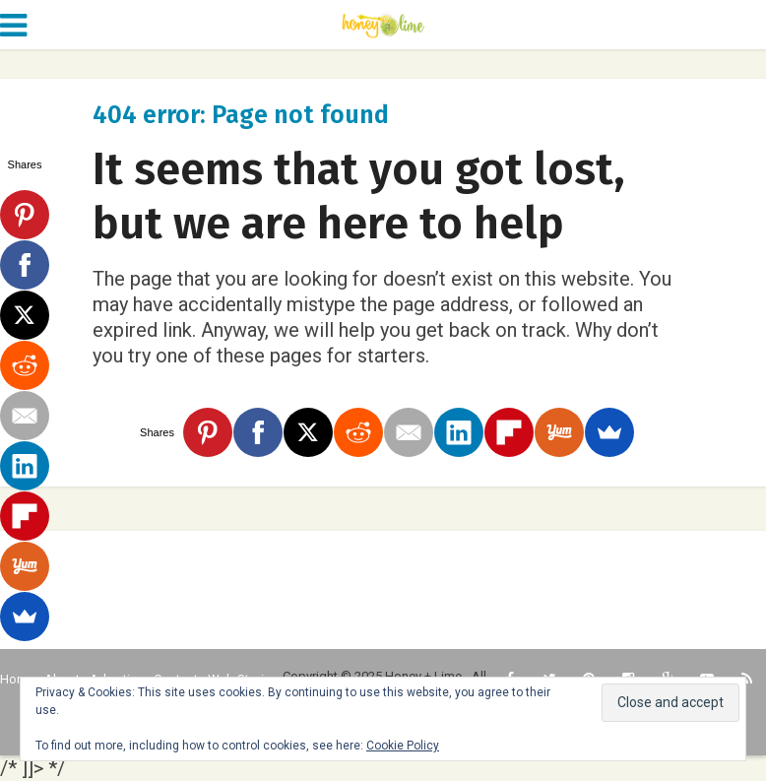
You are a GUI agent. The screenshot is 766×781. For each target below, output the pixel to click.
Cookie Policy (402, 745)
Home (17, 679)
